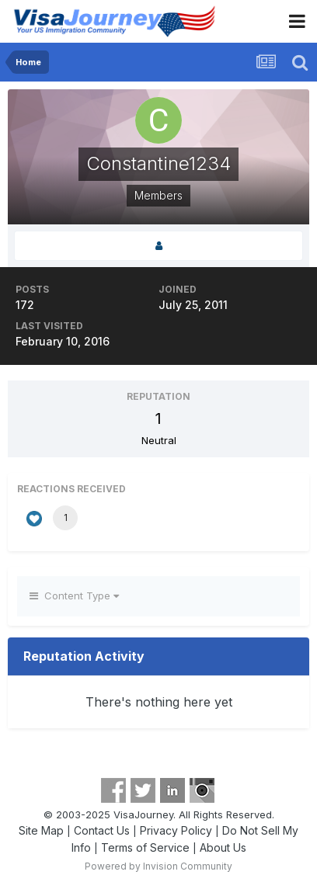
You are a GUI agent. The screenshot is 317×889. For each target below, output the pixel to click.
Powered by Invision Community (158, 866)
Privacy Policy (176, 830)
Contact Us (102, 830)
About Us (223, 847)
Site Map (41, 830)
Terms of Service (145, 847)
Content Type (74, 595)
